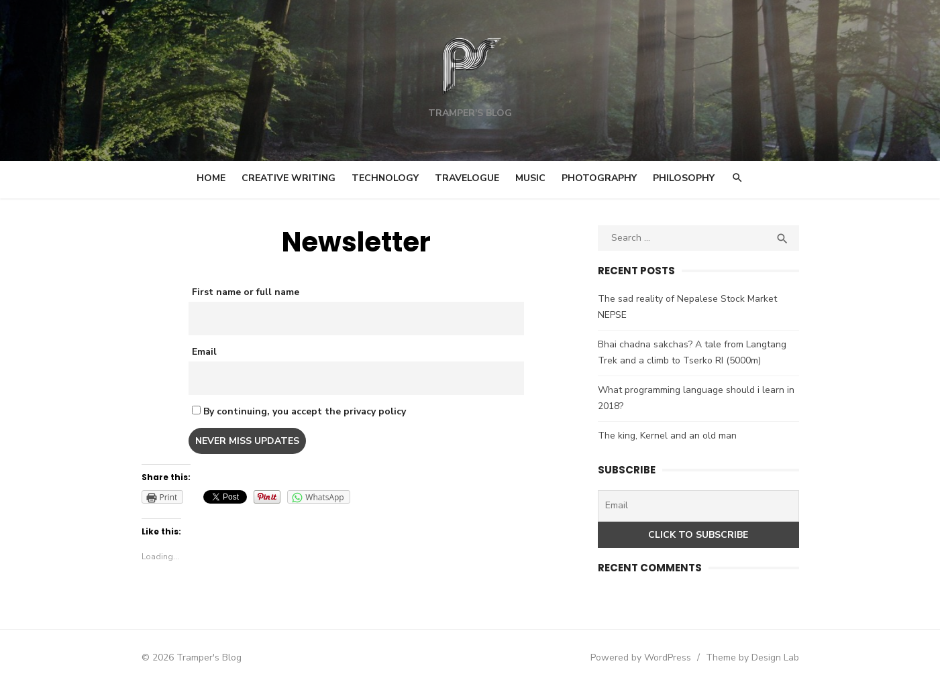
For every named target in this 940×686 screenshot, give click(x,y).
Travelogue (467, 178)
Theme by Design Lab (752, 657)
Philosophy (684, 178)
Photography (599, 178)
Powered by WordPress (640, 657)
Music (530, 178)
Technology (385, 178)
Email (204, 351)
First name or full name (245, 292)
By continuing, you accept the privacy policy (299, 411)
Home (211, 178)
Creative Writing (288, 178)
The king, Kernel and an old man (667, 435)
